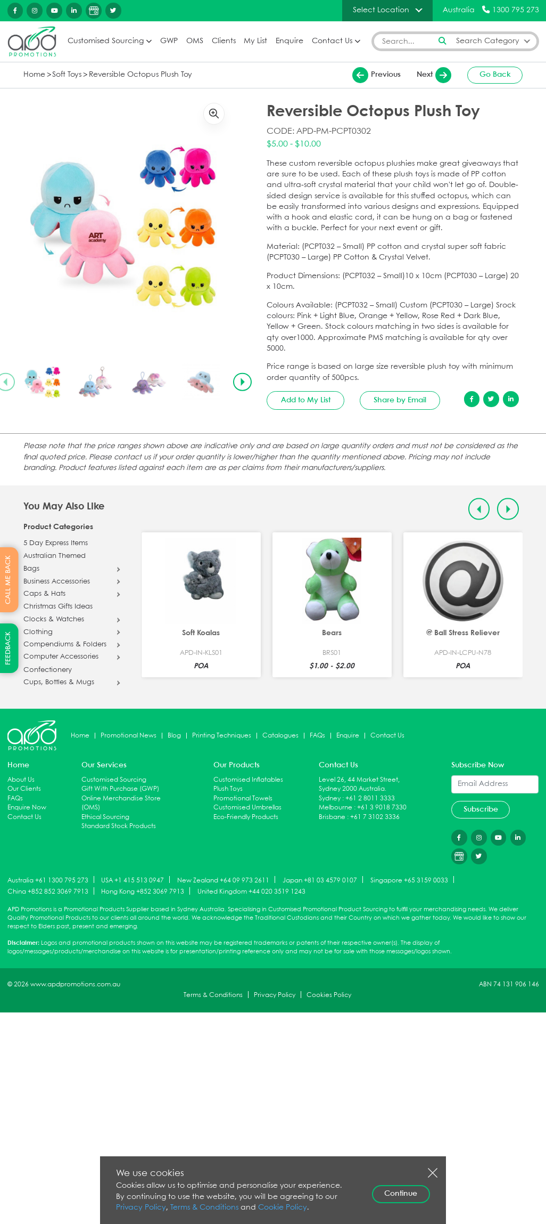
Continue (400, 1193)
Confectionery (47, 670)
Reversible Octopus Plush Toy (140, 74)
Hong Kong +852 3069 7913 (142, 891)
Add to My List (305, 400)
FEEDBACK (8, 648)
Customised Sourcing (106, 40)
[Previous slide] (479, 509)
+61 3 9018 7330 (382, 807)
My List (255, 40)
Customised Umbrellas (247, 807)
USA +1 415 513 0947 (132, 880)
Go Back (495, 74)
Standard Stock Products (118, 826)
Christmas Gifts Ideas (58, 607)
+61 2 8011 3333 (370, 798)
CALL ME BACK (8, 579)
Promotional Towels (242, 798)
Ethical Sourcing (105, 817)
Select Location (381, 10)
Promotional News (128, 735)
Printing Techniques (221, 735)
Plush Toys (228, 789)
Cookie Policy (282, 1207)
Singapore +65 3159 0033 (409, 880)
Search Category (487, 40)
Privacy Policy (274, 995)
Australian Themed (54, 556)
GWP (169, 40)
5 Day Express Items (55, 543)
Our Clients (24, 789)
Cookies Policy (329, 995)
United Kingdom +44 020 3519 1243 (251, 891)
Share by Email (400, 400)
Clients (224, 40)
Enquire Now (26, 807)
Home (34, 74)
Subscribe (481, 809)
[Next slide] (242, 382)
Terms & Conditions (213, 995)
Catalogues (280, 735)
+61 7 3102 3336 (375, 817)
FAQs (317, 735)
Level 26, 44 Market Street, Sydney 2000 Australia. (359, 784)
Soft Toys (66, 74)
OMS (194, 40)
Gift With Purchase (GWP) (120, 789)
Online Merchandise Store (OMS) (121, 803)
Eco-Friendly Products (245, 817)
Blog (174, 735)
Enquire (289, 40)
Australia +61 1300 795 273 (47, 880)
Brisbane (332, 817)
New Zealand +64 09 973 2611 (223, 880)
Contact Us (332, 40)
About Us (21, 779)
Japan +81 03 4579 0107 (320, 880)
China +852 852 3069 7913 (47, 891)
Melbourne (335, 807)
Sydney (330, 798)
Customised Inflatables (248, 779)
